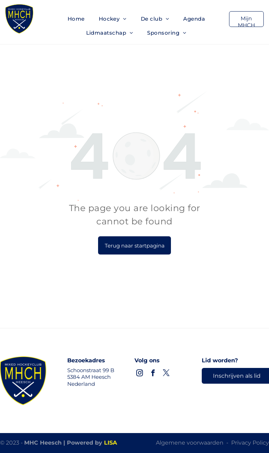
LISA (110, 442)
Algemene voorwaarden (189, 442)
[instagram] (139, 374)
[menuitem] (76, 19)
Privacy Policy (250, 442)
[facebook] (153, 374)
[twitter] (166, 374)
